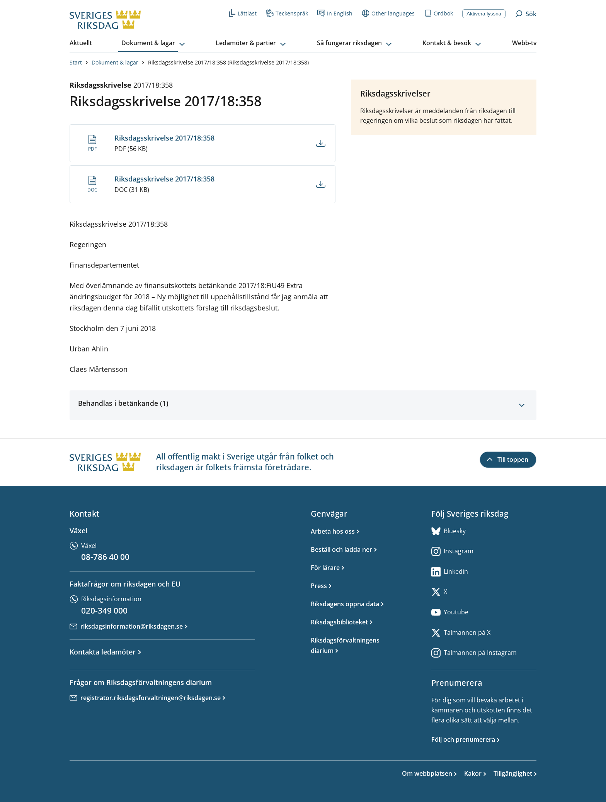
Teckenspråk (287, 13)
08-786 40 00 (105, 556)
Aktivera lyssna (483, 14)
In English (334, 13)
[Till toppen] (508, 459)
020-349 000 (104, 610)
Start (76, 62)
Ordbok (438, 13)
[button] (154, 43)
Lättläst (242, 13)
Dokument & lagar (115, 62)
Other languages (388, 13)
